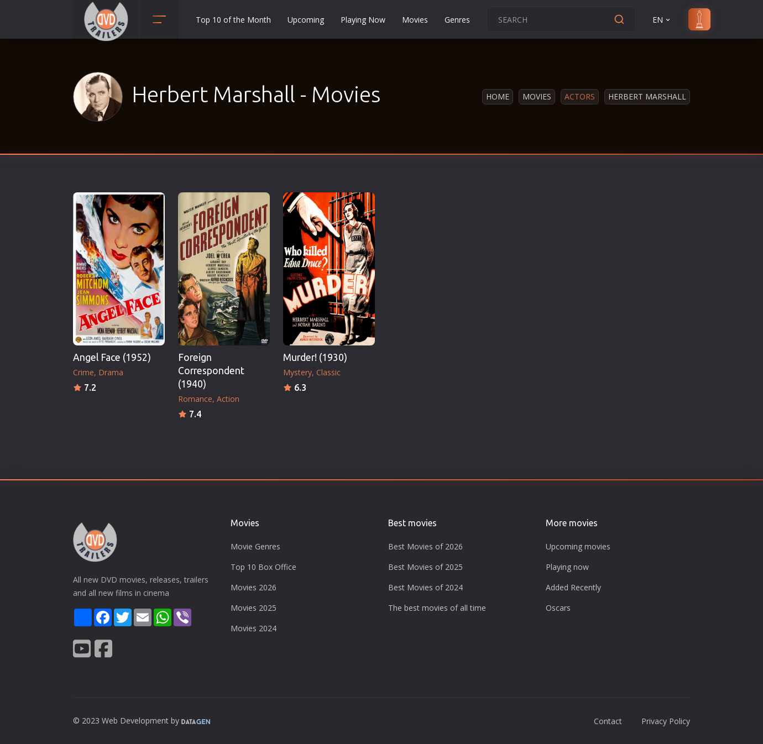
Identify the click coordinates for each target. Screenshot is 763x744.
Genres (457, 19)
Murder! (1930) (315, 357)
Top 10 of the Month (233, 19)
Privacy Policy (665, 721)
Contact (608, 721)
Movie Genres (255, 546)
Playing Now (363, 19)
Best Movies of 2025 (425, 567)
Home (497, 96)
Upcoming (306, 19)
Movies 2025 (253, 607)
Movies (415, 19)
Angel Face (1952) (112, 357)
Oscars (558, 607)
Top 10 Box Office (263, 567)
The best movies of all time (437, 607)
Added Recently (573, 587)
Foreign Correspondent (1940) (211, 370)
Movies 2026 (253, 587)
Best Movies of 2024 (425, 587)
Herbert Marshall (647, 96)
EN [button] (662, 19)
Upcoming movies (578, 546)
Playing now (567, 567)
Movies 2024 (253, 628)
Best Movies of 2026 (425, 546)
